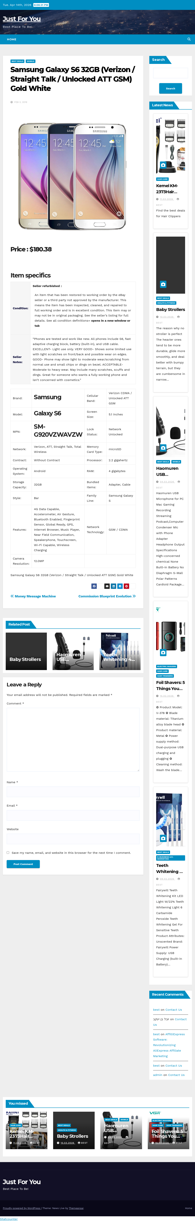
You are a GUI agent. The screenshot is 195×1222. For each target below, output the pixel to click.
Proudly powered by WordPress (22, 1208)
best (156, 1009)
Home (11, 39)
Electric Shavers (166, 666)
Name (12, 782)
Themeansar (76, 1208)
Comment (15, 703)
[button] (189, 39)
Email (12, 805)
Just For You (22, 19)
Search (158, 60)
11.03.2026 (167, 199)
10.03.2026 (167, 317)
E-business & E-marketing (165, 858)
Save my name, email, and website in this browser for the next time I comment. (71, 853)
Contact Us (173, 1009)
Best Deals (17, 61)
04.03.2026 (167, 481)
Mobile (30, 61)
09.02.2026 (167, 879)
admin (157, 1075)
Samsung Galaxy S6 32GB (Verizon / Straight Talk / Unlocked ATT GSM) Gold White (72, 79)
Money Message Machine (33, 596)
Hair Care (162, 179)
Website (13, 829)
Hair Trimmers (165, 676)
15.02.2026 (167, 696)
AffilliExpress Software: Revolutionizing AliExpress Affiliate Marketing (169, 1045)
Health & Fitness (166, 303)
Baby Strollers (25, 659)
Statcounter (9, 1219)
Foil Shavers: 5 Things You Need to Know (168, 1136)
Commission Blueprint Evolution (107, 596)
